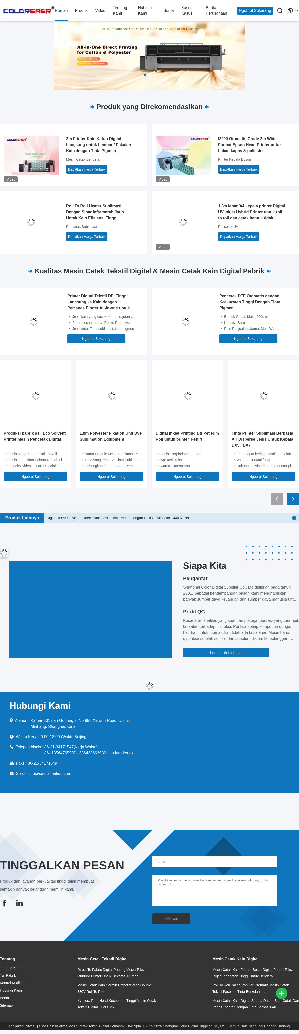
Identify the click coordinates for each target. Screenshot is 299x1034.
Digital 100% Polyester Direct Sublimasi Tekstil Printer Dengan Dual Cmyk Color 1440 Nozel (118, 518)
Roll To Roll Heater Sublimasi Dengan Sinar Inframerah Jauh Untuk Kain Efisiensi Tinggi (95, 212)
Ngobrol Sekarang (255, 10)
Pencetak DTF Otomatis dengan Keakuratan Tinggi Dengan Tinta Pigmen (249, 302)
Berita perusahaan (216, 10)
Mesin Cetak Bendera (83, 159)
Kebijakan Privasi (21, 1026)
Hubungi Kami (145, 10)
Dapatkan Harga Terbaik (87, 169)
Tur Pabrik (8, 975)
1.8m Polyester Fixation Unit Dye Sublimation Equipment (111, 436)
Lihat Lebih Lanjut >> (226, 653)
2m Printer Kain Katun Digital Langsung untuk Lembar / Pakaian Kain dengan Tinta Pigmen (98, 145)
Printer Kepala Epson (234, 159)
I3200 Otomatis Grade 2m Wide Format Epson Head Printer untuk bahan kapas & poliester (250, 145)
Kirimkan (171, 919)
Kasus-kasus (187, 10)
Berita (168, 10)
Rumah (61, 10)
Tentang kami (120, 10)
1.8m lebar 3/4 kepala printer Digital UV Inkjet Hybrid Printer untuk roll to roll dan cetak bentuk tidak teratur (251, 212)
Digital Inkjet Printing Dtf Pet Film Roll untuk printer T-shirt (187, 436)
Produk (81, 10)
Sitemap (6, 1005)
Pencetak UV (228, 227)
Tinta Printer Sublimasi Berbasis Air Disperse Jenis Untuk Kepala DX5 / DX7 (262, 439)
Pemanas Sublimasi (81, 227)
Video (100, 10)
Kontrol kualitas (12, 983)
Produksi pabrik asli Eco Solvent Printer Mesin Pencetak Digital (35, 436)
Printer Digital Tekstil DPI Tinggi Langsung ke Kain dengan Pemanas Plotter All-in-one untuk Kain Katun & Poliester (98, 302)
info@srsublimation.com (49, 773)
